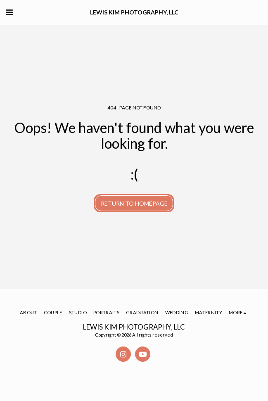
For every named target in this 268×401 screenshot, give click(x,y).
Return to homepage (134, 203)
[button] (9, 12)
